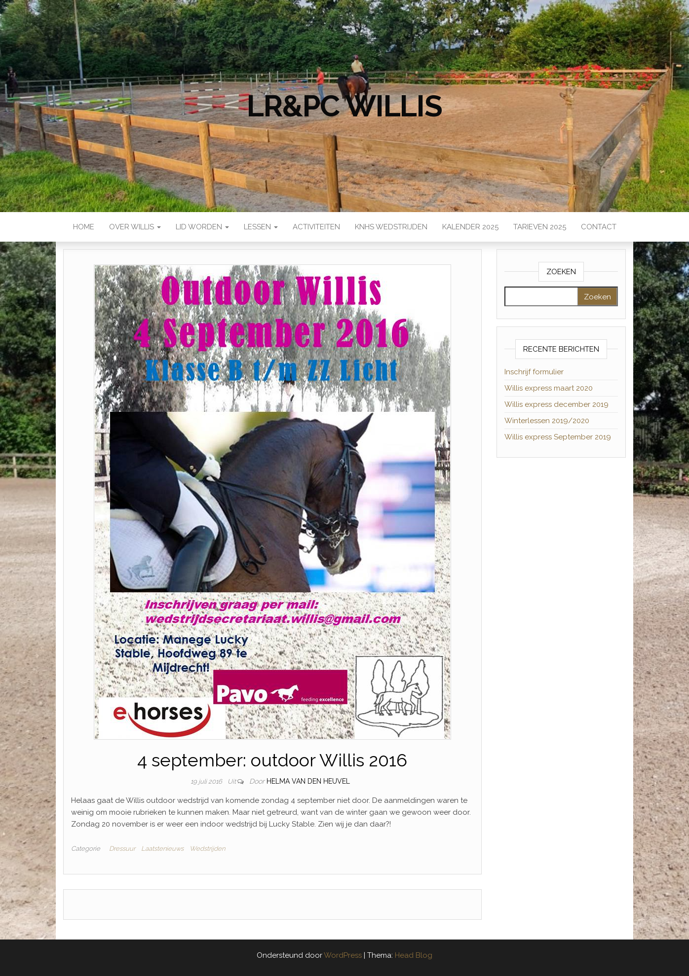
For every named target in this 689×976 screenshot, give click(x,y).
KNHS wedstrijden (391, 226)
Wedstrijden (207, 848)
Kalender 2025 (470, 226)
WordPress (343, 955)
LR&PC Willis (344, 106)
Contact (598, 226)
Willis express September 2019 (557, 437)
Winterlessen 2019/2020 (546, 420)
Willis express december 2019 (556, 404)
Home (83, 226)
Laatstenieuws (162, 848)
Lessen (261, 226)
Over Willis (135, 226)
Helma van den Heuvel (308, 781)
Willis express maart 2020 (548, 388)
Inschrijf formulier (534, 371)
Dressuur (122, 848)
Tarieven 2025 (539, 226)
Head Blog (413, 955)
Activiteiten (316, 226)
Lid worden (202, 226)
